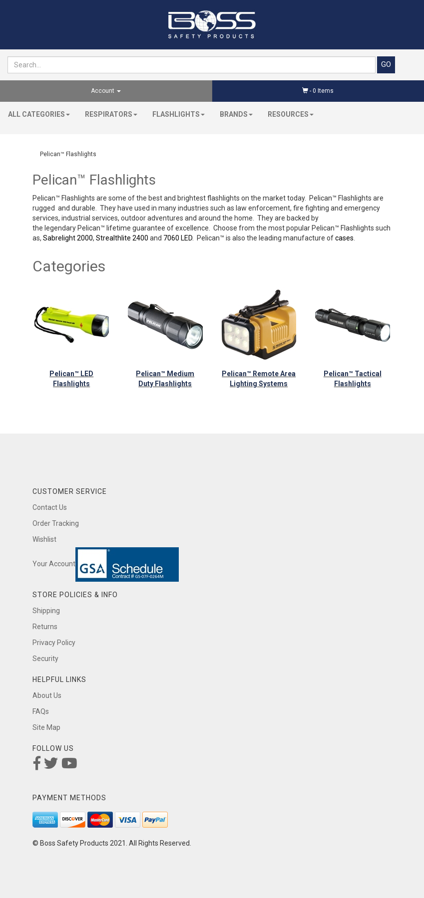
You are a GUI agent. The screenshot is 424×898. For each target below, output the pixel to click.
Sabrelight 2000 (68, 238)
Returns (44, 627)
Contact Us (49, 507)
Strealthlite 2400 (122, 238)
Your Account (53, 564)
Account (106, 90)
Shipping (46, 611)
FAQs (40, 711)
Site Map (46, 727)
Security (45, 659)
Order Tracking (55, 523)
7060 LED (177, 238)
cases (344, 238)
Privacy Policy (53, 643)
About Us (46, 695)
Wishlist (44, 539)
